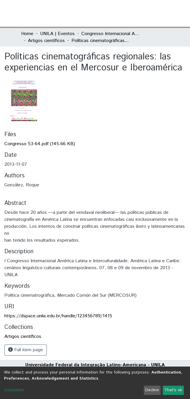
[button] (135, 13)
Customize (14, 390)
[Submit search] (126, 13)
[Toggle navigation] (165, 13)
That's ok (173, 390)
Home (27, 33)
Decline (152, 390)
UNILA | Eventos (57, 33)
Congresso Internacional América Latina (110, 33)
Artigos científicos (46, 40)
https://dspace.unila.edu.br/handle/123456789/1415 (58, 316)
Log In (147, 13)
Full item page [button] (25, 350)
